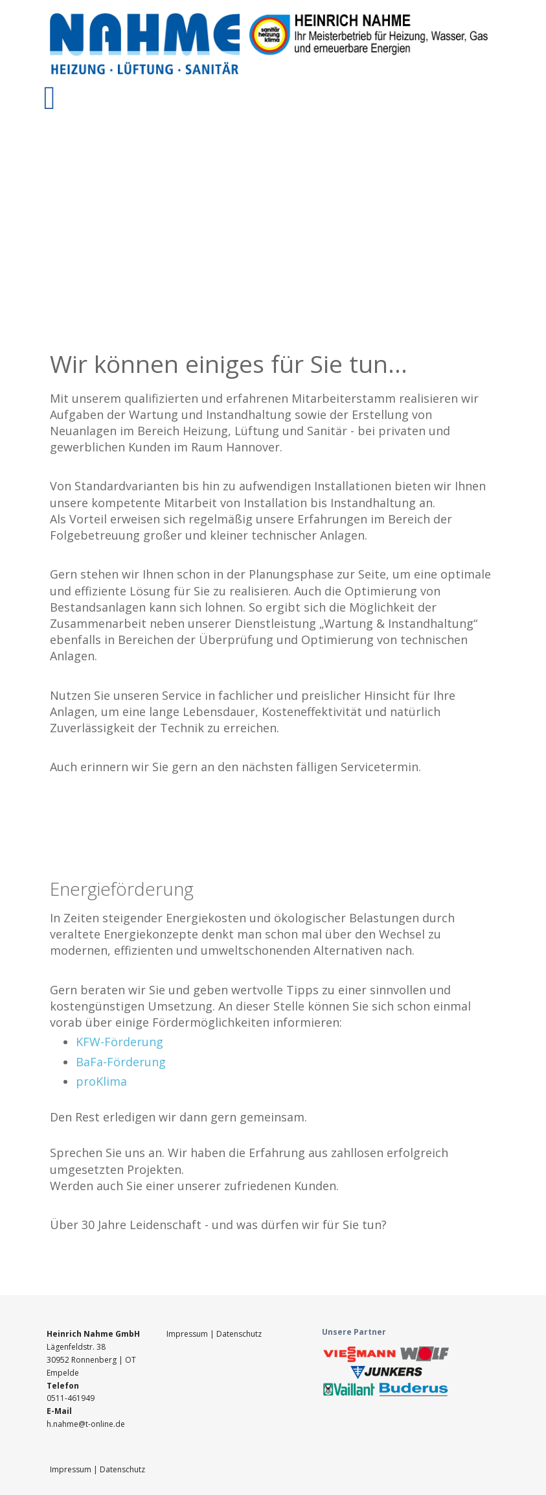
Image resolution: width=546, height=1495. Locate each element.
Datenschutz (239, 1333)
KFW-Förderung (119, 1041)
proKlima (101, 1081)
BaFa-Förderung (121, 1062)
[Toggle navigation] (50, 98)
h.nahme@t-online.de (86, 1423)
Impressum (188, 1333)
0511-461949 (71, 1398)
